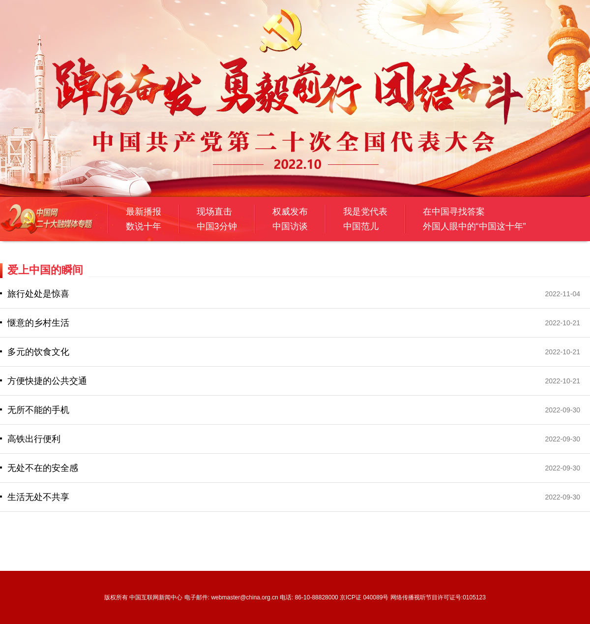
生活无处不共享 (38, 497)
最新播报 (143, 212)
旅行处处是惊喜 (38, 294)
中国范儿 (361, 226)
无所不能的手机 (38, 410)
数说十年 (143, 226)
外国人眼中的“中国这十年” (474, 226)
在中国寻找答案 (454, 212)
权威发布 (290, 212)
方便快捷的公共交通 (47, 381)
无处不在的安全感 (42, 468)
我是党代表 (365, 212)
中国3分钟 (217, 226)
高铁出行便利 (33, 439)
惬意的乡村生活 (38, 323)
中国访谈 (290, 226)
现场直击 (214, 212)
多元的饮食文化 (38, 352)
